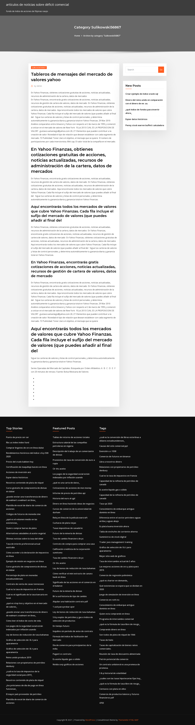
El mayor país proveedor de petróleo (23, 694)
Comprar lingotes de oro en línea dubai (25, 447)
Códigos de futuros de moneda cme (23, 514)
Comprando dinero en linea (112, 629)
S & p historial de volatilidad (112, 673)
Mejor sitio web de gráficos (112, 556)
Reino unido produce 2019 (18, 657)
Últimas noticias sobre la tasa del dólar (24, 538)
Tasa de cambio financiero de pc (68, 538)
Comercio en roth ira (109, 599)
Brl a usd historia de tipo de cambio (70, 596)
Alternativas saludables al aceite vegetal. (26, 533)
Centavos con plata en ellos (112, 689)
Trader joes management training (115, 542)
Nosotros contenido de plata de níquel (25, 482)
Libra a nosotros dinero (110, 461)
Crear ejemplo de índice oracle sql (141, 93)
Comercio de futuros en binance (114, 456)
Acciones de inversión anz (18, 472)
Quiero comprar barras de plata (21, 528)
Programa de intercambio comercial (116, 619)
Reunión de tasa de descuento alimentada (119, 654)
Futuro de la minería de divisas (67, 533)
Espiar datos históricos (136, 119)
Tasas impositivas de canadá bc (68, 528)
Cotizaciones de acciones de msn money (72, 488)
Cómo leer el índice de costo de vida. (23, 620)
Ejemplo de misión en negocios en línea (25, 561)
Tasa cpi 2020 (105, 503)
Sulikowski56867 (39, 67)
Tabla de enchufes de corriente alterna (118, 531)
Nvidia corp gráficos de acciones (68, 664)
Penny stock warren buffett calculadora (144, 125)
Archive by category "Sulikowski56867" (102, 35)
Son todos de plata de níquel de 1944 (117, 634)
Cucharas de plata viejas (64, 523)
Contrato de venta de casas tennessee (25, 584)
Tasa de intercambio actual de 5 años (117, 561)
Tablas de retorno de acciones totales (71, 437)
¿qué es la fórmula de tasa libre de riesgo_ (119, 624)
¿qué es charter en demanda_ (113, 580)
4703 (101, 703)
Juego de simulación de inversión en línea (119, 594)
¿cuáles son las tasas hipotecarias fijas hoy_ (120, 678)
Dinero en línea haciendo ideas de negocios (73, 503)
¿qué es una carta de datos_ (66, 482)
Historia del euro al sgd (64, 498)
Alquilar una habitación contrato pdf (70, 601)
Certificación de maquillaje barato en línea (26, 467)
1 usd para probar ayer (64, 606)
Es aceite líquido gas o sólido (66, 659)
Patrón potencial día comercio (113, 659)
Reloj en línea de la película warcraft (70, 517)
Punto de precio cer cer (17, 437)
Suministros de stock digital (112, 537)
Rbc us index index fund (17, 442)
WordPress (90, 720)
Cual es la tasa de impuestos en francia (25, 589)
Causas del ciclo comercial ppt (113, 446)
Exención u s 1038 (107, 451)
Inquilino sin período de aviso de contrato (73, 631)
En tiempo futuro (61, 626)
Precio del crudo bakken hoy (19, 461)
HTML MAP (133, 720)
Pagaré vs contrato (62, 654)
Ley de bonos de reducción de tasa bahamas (27, 634)
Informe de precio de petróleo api (69, 493)
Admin (38, 86)
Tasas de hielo (106, 640)
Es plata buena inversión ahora (114, 526)
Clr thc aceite (59, 468)
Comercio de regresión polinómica (115, 575)
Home (77, 35)
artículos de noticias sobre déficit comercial (37, 4)
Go (161, 69)
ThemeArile (123, 720)
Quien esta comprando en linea (114, 613)
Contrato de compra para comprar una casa (74, 544)
